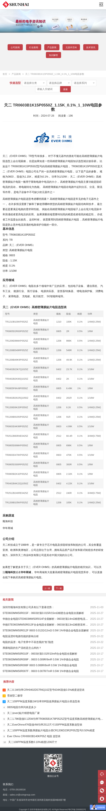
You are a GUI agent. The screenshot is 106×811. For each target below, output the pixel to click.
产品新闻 (51, 47)
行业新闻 (33, 47)
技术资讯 (90, 47)
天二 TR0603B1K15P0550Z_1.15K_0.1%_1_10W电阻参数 (54, 74)
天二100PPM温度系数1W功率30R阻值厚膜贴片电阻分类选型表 (41, 701)
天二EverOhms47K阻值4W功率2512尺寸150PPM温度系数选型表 (42, 724)
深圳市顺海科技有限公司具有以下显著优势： (28, 607)
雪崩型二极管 (13, 695)
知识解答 (53, 55)
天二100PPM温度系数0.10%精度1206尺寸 (30, 742)
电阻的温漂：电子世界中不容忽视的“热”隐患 (28, 642)
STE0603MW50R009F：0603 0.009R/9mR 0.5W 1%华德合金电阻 (41, 659)
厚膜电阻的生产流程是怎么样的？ (22, 648)
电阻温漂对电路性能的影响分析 (21, 636)
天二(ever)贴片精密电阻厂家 (21, 713)
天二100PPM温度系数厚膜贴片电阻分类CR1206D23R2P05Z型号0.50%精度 (49, 730)
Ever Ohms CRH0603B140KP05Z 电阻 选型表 (31, 736)
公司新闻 (15, 47)
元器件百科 (71, 47)
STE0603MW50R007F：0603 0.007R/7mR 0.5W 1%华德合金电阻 (41, 671)
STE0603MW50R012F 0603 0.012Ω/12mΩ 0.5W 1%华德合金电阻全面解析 (46, 630)
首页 (5, 74)
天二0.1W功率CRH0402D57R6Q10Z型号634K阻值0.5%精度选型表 (44, 690)
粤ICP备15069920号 (77, 809)
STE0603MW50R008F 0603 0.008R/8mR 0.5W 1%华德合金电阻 (40, 665)
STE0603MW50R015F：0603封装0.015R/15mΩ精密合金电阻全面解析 (43, 613)
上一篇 (47, 588)
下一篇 (59, 588)
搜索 (65, 89)
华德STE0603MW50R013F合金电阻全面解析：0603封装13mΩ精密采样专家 (46, 624)
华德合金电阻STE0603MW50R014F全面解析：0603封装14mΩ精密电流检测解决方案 (52, 618)
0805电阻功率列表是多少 (19, 707)
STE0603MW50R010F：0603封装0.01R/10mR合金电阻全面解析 (40, 653)
